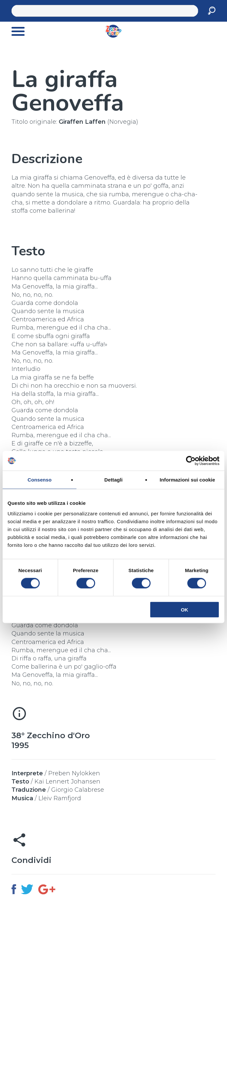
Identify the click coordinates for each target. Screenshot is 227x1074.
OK (184, 609)
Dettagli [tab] (113, 480)
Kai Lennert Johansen (67, 781)
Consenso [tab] (40, 480)
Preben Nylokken (74, 773)
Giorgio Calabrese (77, 789)
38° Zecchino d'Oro (50, 735)
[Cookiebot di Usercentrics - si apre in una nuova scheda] (190, 461)
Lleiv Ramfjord (59, 798)
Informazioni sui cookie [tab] (187, 480)
